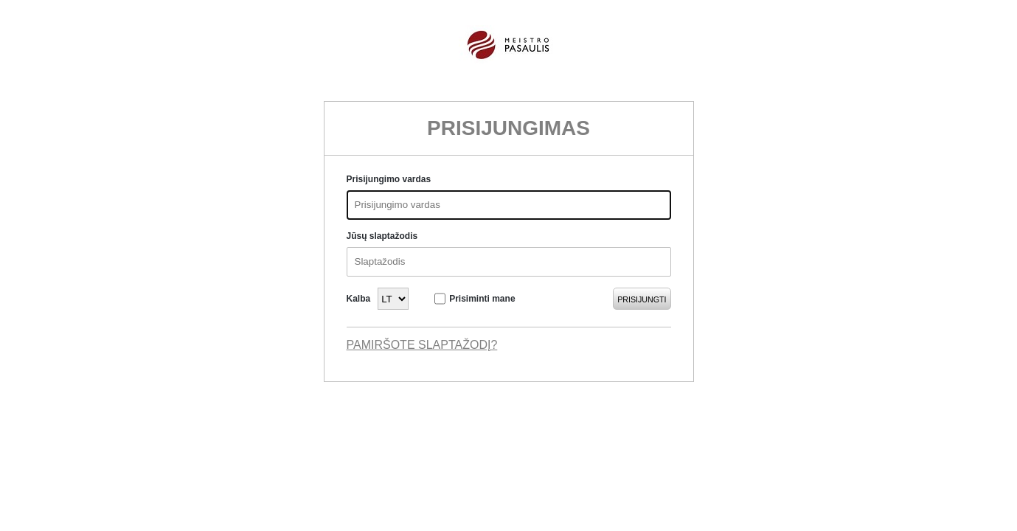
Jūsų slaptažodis (382, 236)
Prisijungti (641, 299)
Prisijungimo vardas (389, 179)
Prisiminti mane (482, 299)
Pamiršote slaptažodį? (422, 345)
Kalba (359, 299)
